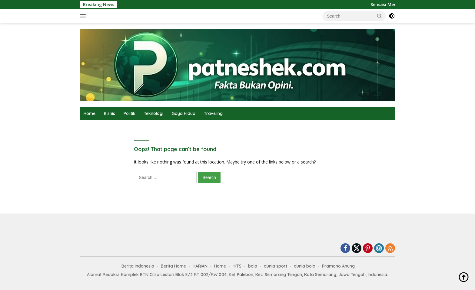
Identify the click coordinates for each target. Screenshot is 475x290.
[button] (380, 16)
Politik (129, 113)
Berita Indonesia (137, 266)
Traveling (213, 113)
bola (252, 266)
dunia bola (304, 266)
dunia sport (275, 266)
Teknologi (153, 113)
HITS (237, 266)
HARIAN (200, 266)
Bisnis (109, 113)
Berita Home (173, 266)
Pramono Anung (338, 266)
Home (89, 113)
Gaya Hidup (183, 113)
